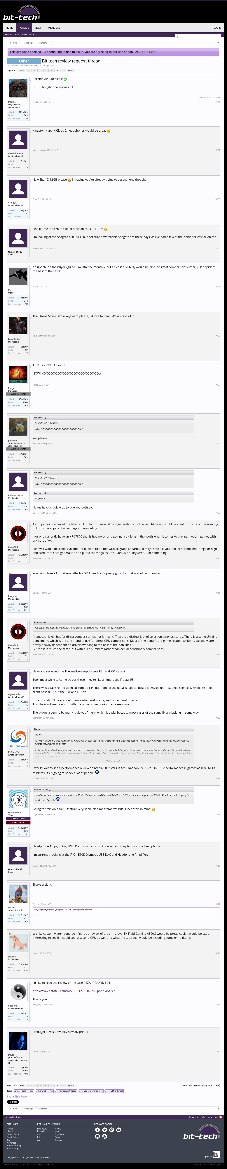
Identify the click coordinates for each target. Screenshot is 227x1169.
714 (26, 558)
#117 (217, 904)
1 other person (77, 910)
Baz (40, 65)
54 (27, 705)
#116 (217, 866)
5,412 (26, 301)
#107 (217, 385)
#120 (217, 1051)
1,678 (26, 831)
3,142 (26, 506)
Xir (9, 290)
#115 (217, 814)
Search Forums (12, 34)
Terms (10, 1140)
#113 (217, 718)
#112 (217, 654)
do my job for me (44, 1091)
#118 (217, 953)
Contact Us (194, 1117)
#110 (217, 558)
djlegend (12, 1005)
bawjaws (12, 596)
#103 (217, 199)
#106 (217, 336)
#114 (217, 778)
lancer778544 (15, 495)
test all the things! (114, 1091)
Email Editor (13, 1137)
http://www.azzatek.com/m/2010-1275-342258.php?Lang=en (74, 991)
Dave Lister (14, 339)
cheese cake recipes (23, 1091)
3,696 (26, 115)
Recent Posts (28, 34)
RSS (220, 1117)
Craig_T (12, 202)
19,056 (25, 1071)
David (11, 1054)
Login (217, 27)
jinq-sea (12, 440)
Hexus (37, 507)
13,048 (25, 402)
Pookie (11, 102)
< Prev (21, 70)
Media (38, 27)
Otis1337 (51, 910)
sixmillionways (16, 153)
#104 (217, 248)
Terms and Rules (201, 1164)
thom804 (13, 547)
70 (27, 1017)
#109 (217, 513)
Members (54, 27)
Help (203, 1117)
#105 (217, 287)
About (10, 1131)
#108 (217, 443)
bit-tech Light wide (13, 1117)
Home (9, 27)
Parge (11, 388)
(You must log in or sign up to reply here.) (201, 1085)
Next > (71, 70)
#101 (217, 102)
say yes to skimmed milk (91, 1091)
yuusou (12, 956)
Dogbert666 (14, 812)
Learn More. (148, 52)
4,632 (26, 607)
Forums (24, 27)
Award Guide (13, 1134)
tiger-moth (14, 694)
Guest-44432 (15, 251)
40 (27, 763)
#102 (217, 150)
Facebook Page (14, 1145)
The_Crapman (40, 910)
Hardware (24, 65)
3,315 (26, 967)
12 (27, 164)
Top (215, 1117)
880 (26, 350)
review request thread (66, 1091)
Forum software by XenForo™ (29, 1164)
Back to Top (12, 1148)
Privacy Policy (216, 1164)
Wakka (11, 907)
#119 (217, 1004)
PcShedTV (13, 752)
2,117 (26, 918)
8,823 (26, 457)
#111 (217, 593)
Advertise (11, 1143)
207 (26, 214)
